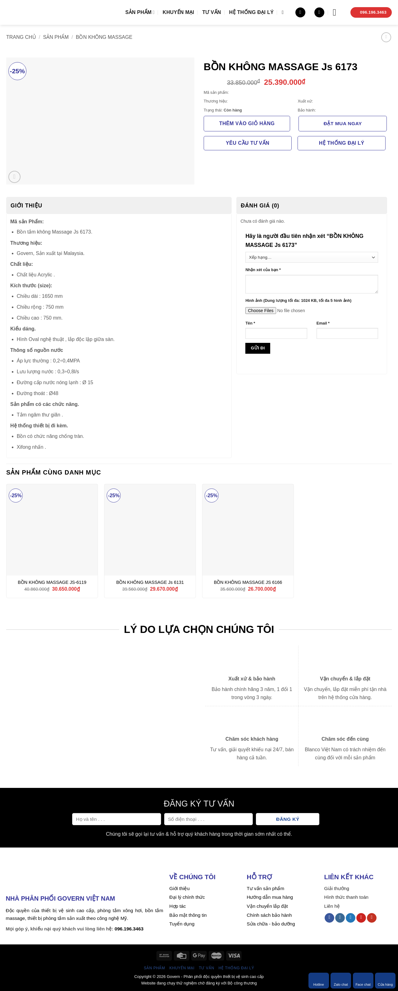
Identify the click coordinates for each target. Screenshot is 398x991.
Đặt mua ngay (343, 123)
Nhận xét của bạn (262, 270)
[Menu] (337, 12)
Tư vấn (211, 12)
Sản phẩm (140, 12)
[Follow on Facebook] (329, 918)
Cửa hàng (385, 980)
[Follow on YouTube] (372, 918)
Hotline (318, 980)
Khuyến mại (178, 12)
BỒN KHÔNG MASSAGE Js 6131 (150, 582)
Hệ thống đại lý (251, 12)
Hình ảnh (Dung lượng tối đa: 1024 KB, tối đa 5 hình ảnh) (298, 300)
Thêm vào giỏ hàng (247, 123)
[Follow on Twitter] (350, 918)
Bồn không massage (104, 37)
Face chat (362, 980)
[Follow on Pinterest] (361, 918)
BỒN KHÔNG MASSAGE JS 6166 (248, 582)
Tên (250, 323)
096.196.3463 (128, 928)
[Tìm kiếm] (284, 12)
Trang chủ (21, 37)
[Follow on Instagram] (340, 918)
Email (323, 323)
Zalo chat (341, 980)
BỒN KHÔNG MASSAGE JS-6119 (52, 582)
